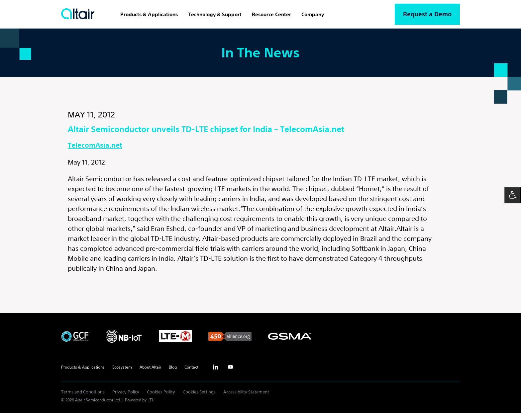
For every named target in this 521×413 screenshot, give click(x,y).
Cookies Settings (199, 392)
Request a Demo (427, 14)
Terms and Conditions (83, 392)
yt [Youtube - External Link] (230, 367)
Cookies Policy (161, 392)
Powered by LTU (140, 400)
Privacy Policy (125, 392)
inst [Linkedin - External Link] (215, 367)
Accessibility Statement (246, 392)
